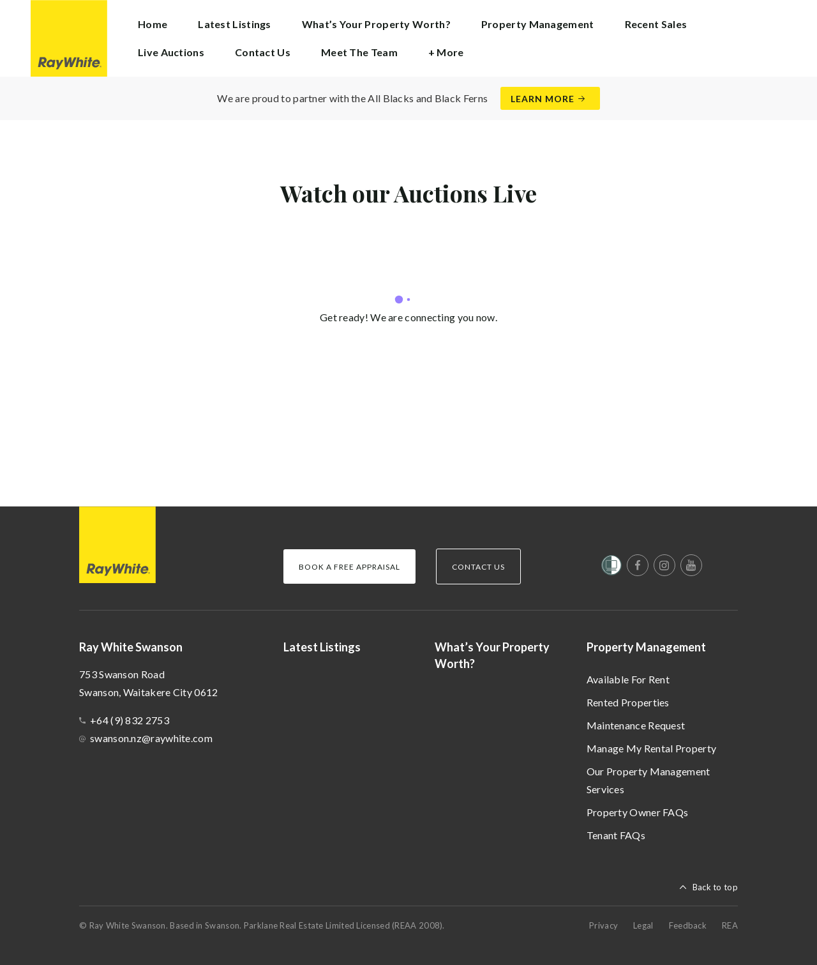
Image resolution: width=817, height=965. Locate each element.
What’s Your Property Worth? (376, 24)
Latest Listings (234, 24)
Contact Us (262, 52)
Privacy (603, 925)
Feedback (688, 925)
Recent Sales (656, 24)
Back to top (715, 887)
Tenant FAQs (616, 835)
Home (152, 24)
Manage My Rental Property (652, 748)
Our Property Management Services (648, 780)
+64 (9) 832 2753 (129, 720)
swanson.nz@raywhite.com (151, 738)
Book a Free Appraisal (349, 567)
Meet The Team (359, 52)
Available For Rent (628, 679)
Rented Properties (628, 702)
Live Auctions (171, 52)
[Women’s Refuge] (611, 568)
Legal (643, 925)
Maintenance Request (636, 725)
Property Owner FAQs (638, 812)
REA (730, 925)
